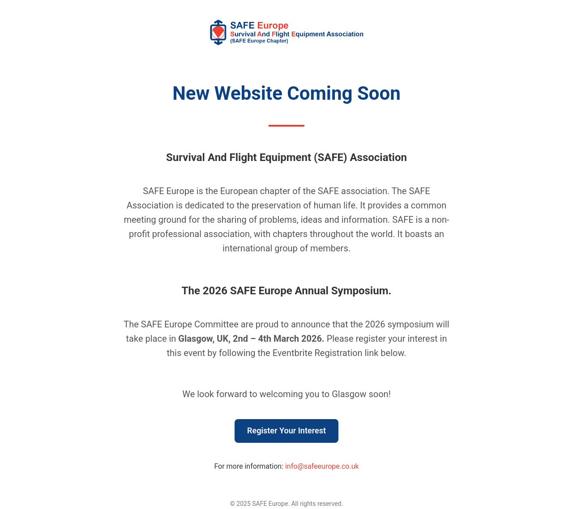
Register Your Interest (286, 430)
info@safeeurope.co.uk (322, 466)
